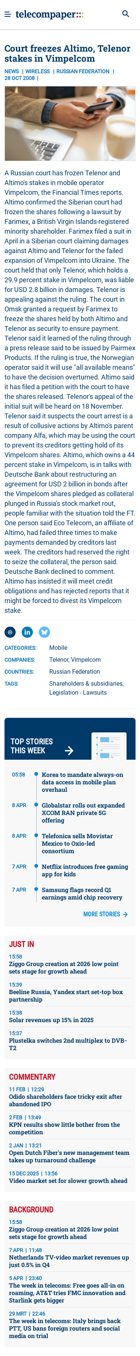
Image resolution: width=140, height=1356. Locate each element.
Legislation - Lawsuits (78, 692)
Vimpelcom (86, 659)
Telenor (58, 659)
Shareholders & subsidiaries (85, 683)
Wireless (38, 71)
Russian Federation (74, 671)
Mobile (58, 647)
